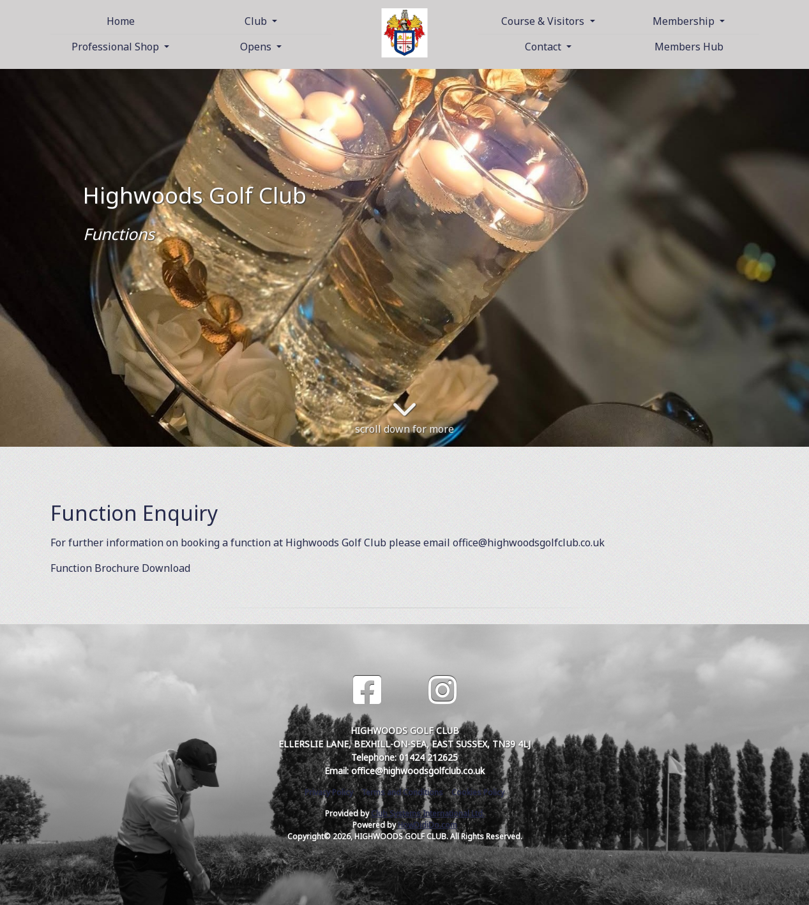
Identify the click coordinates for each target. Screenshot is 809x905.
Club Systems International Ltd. (428, 813)
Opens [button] (257, 47)
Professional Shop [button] (117, 47)
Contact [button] (544, 47)
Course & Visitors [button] (544, 21)
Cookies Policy (477, 792)
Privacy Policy (329, 792)
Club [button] (257, 21)
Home (121, 21)
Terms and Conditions (402, 792)
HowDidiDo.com (427, 824)
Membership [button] (685, 21)
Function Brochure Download (120, 568)
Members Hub (688, 47)
